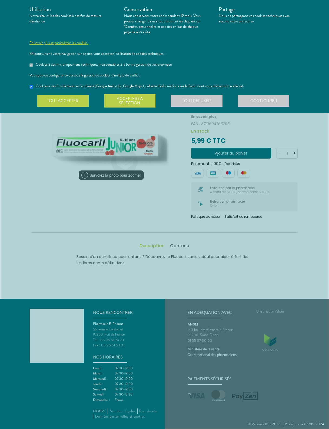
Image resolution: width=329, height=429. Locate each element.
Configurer (266, 101)
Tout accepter (63, 101)
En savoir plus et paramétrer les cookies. (58, 43)
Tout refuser (198, 101)
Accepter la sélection (131, 101)
